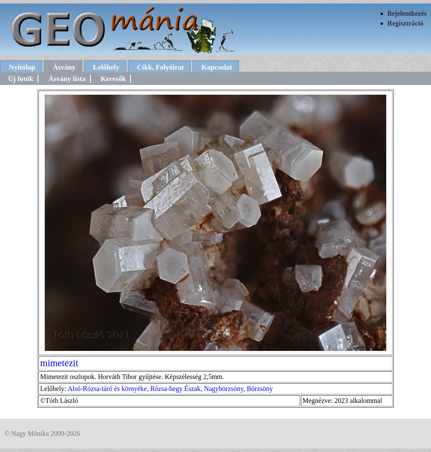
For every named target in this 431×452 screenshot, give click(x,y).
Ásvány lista (66, 79)
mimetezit (59, 363)
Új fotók (20, 79)
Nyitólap (22, 67)
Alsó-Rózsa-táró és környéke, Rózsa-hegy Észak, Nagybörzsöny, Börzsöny (170, 388)
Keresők (113, 79)
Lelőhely (106, 67)
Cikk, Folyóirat (160, 67)
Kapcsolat (216, 67)
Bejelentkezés (407, 13)
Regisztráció (405, 23)
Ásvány (64, 67)
